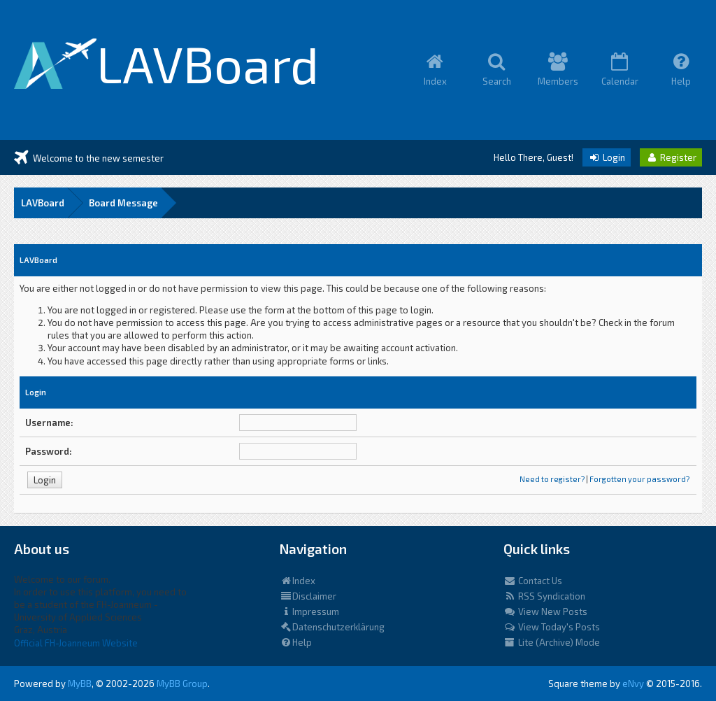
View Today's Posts (551, 626)
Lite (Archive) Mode (551, 642)
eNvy (633, 683)
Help (296, 642)
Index (297, 580)
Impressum (309, 611)
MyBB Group (182, 683)
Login (606, 157)
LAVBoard (42, 202)
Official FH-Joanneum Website (76, 643)
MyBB (80, 683)
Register (670, 157)
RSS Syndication (544, 596)
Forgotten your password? (639, 478)
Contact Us (532, 580)
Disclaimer (308, 596)
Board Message (123, 202)
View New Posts (545, 611)
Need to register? (552, 478)
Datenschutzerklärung (332, 626)
